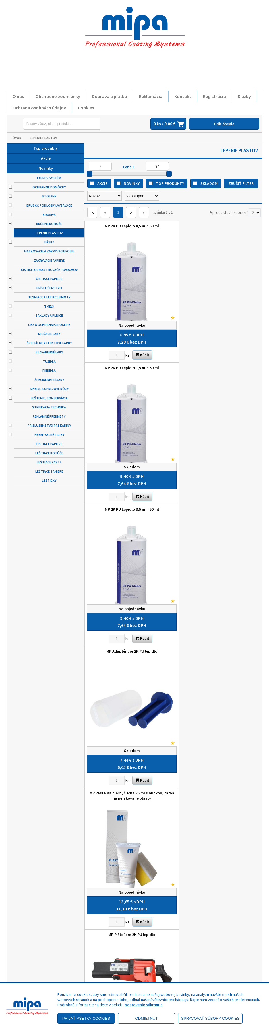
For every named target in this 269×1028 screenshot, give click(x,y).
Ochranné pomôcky (49, 187)
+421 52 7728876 (160, 965)
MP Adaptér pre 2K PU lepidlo (217, 361)
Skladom (209, 183)
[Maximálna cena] (157, 166)
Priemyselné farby (49, 434)
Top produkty (46, 148)
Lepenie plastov (43, 138)
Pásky (49, 242)
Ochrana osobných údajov (39, 108)
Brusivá (49, 214)
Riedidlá (49, 370)
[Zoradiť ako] (142, 196)
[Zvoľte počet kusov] (114, 349)
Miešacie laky (49, 334)
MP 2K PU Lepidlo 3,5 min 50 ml (129, 361)
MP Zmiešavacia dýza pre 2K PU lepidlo (217, 633)
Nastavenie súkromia (144, 1004)
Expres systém (49, 178)
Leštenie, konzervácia (49, 398)
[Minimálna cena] (100, 166)
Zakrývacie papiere (49, 260)
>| (144, 212)
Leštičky (49, 480)
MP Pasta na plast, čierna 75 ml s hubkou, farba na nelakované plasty (129, 500)
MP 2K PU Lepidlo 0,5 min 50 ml (129, 225)
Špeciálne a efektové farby (49, 343)
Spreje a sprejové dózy (49, 389)
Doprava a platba (109, 96)
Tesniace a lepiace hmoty (49, 297)
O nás (18, 96)
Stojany (49, 196)
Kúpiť (139, 348)
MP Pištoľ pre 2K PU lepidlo (217, 497)
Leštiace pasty (49, 462)
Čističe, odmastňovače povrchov (49, 269)
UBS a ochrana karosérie (49, 324)
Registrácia (214, 96)
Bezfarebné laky (49, 352)
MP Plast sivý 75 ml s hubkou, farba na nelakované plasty (128, 636)
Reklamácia (150, 96)
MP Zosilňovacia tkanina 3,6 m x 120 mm (129, 769)
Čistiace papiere (49, 279)
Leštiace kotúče (49, 453)
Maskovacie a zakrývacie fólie (49, 251)
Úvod (17, 138)
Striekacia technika (49, 407)
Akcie (46, 158)
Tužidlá (49, 361)
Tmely (49, 306)
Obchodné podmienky (58, 96)
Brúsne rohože (49, 224)
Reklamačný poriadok (36, 971)
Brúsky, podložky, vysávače (49, 205)
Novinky (45, 168)
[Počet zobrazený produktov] (255, 212)
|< (92, 212)
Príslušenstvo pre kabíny (49, 425)
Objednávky (92, 973)
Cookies (86, 108)
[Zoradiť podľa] (104, 196)
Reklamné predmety (49, 416)
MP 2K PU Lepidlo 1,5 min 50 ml (218, 225)
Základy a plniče (49, 315)
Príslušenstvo (49, 288)
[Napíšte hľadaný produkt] (48, 124)
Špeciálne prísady (49, 379)
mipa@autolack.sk (161, 973)
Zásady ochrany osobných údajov (33, 960)
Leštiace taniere (49, 471)
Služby (244, 96)
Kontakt (182, 96)
